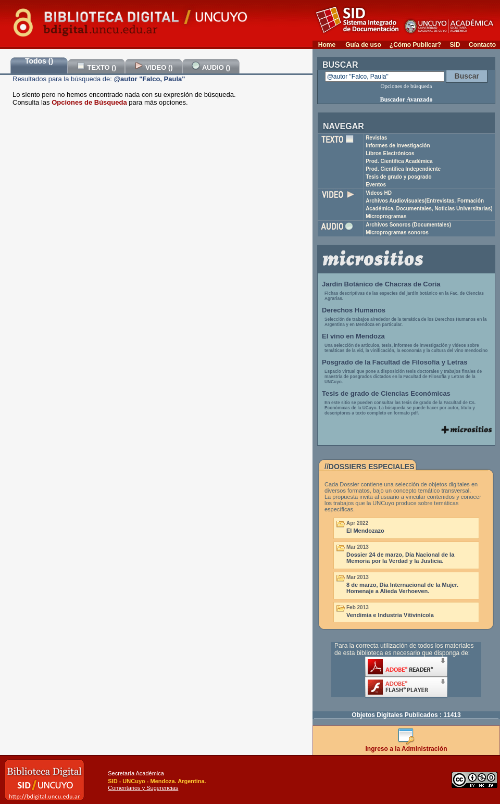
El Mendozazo (365, 530)
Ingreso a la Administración (406, 745)
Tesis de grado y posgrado (399, 177)
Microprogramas (386, 216)
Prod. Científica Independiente (403, 169)
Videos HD (379, 193)
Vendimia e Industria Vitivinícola (390, 615)
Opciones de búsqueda (406, 86)
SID (454, 44)
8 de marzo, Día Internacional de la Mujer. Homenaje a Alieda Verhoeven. (402, 588)
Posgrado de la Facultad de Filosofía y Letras (395, 362)
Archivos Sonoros (408, 225)
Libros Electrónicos (390, 153)
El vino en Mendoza (353, 336)
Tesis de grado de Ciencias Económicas (386, 393)
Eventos (376, 184)
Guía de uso (363, 44)
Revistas (376, 138)
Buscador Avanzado (406, 99)
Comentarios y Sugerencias (143, 788)
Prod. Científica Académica (399, 161)
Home (326, 44)
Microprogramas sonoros (397, 232)
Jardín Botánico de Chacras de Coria (381, 284)
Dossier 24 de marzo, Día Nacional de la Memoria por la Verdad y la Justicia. (400, 557)
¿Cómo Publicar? (415, 44)
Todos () (39, 61)
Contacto (482, 44)
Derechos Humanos (353, 310)
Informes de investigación (398, 145)
